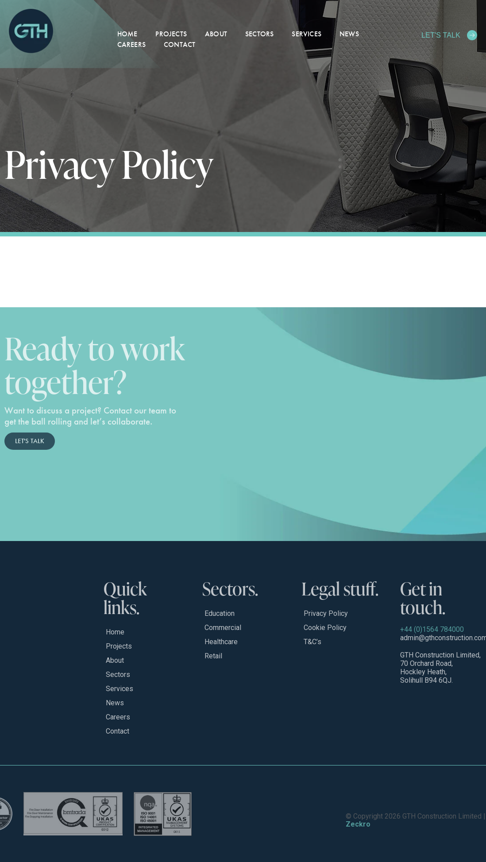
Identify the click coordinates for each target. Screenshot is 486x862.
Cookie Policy (325, 627)
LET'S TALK (440, 35)
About (216, 34)
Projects (171, 34)
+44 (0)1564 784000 (432, 629)
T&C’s (312, 642)
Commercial (222, 627)
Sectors (259, 34)
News (349, 34)
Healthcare (221, 642)
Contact (179, 44)
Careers (131, 44)
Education (219, 613)
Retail (213, 656)
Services (306, 34)
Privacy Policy (326, 613)
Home (127, 34)
